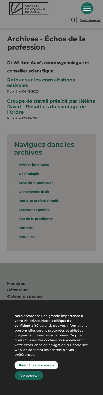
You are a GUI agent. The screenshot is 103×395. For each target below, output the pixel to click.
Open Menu (87, 8)
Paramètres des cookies (36, 365)
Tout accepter (29, 375)
